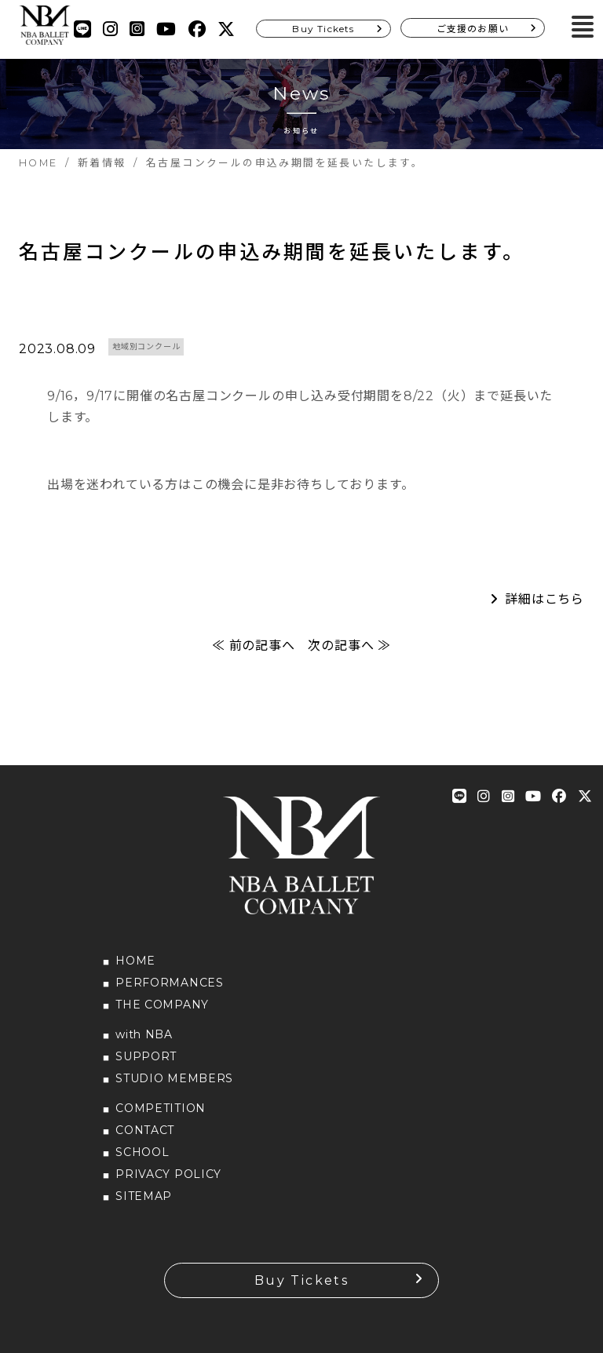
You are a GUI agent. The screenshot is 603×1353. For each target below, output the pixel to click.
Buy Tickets (323, 29)
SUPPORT (146, 1056)
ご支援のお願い (473, 29)
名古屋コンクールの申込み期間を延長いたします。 (271, 252)
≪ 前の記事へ (253, 645)
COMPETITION (160, 1108)
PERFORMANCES (169, 983)
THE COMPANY (162, 1004)
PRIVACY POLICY (168, 1174)
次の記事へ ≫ (349, 645)
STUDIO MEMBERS (174, 1078)
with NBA (144, 1034)
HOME (135, 961)
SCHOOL (142, 1152)
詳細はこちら (544, 599)
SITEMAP (143, 1196)
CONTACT (144, 1130)
